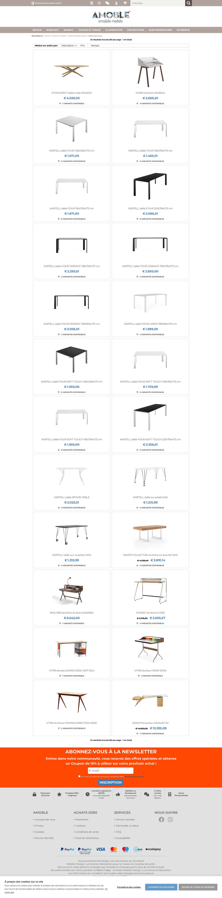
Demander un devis (126, 825)
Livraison (80, 825)
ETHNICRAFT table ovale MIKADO (72, 92)
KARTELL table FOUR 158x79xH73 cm (150, 150)
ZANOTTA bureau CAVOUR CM (150, 723)
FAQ (117, 831)
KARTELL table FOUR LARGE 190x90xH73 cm (150, 323)
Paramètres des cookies (129, 887)
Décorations (135, 30)
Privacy (38, 825)
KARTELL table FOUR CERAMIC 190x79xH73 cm (150, 266)
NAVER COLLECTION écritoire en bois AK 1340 (150, 555)
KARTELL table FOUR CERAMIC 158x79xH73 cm (72, 266)
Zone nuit (52, 30)
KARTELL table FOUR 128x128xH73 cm (71, 150)
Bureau (68, 30)
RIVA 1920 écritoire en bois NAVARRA (71, 612)
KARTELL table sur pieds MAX (150, 497)
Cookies (38, 831)
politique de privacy (134, 776)
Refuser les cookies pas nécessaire (198, 887)
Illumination (114, 30)
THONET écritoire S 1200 (150, 612)
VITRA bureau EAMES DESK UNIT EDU (71, 670)
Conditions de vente (86, 831)
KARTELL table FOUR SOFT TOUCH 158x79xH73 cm (150, 381)
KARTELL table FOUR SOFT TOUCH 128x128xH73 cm (72, 381)
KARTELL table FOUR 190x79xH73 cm (72, 208)
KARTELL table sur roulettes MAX (71, 555)
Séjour (37, 30)
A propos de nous (44, 819)
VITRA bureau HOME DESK (150, 670)
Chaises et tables (89, 30)
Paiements (81, 819)
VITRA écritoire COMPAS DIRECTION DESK (71, 723)
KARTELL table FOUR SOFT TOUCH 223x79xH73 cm (150, 439)
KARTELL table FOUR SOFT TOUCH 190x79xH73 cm (71, 439)
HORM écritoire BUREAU (150, 92)
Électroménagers (160, 30)
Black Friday (104, 870)
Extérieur (183, 30)
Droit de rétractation (86, 838)
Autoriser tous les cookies (161, 887)
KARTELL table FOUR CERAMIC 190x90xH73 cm (72, 323)
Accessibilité (122, 838)
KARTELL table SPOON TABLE (71, 497)
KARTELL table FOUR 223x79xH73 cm (150, 208)
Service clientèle (43, 838)
